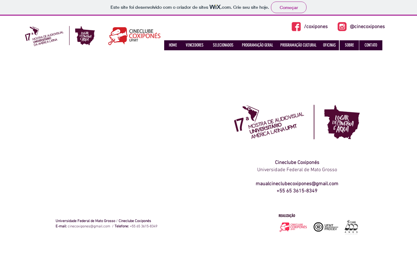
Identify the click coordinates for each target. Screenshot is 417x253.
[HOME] (173, 45)
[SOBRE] (349, 45)
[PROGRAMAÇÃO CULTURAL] (298, 45)
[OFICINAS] (329, 45)
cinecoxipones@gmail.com (89, 226)
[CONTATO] (370, 45)
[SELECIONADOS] (223, 45)
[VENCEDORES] (195, 45)
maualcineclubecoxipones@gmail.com (297, 184)
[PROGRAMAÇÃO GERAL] (257, 45)
